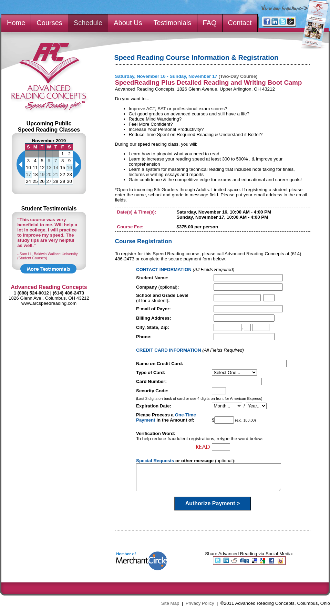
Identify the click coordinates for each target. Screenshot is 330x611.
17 (28, 174)
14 (55, 167)
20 (49, 174)
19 (42, 174)
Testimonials (173, 23)
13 (49, 167)
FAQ (210, 23)
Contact (240, 23)
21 (55, 174)
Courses (49, 23)
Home (16, 23)
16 (69, 167)
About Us (128, 23)
